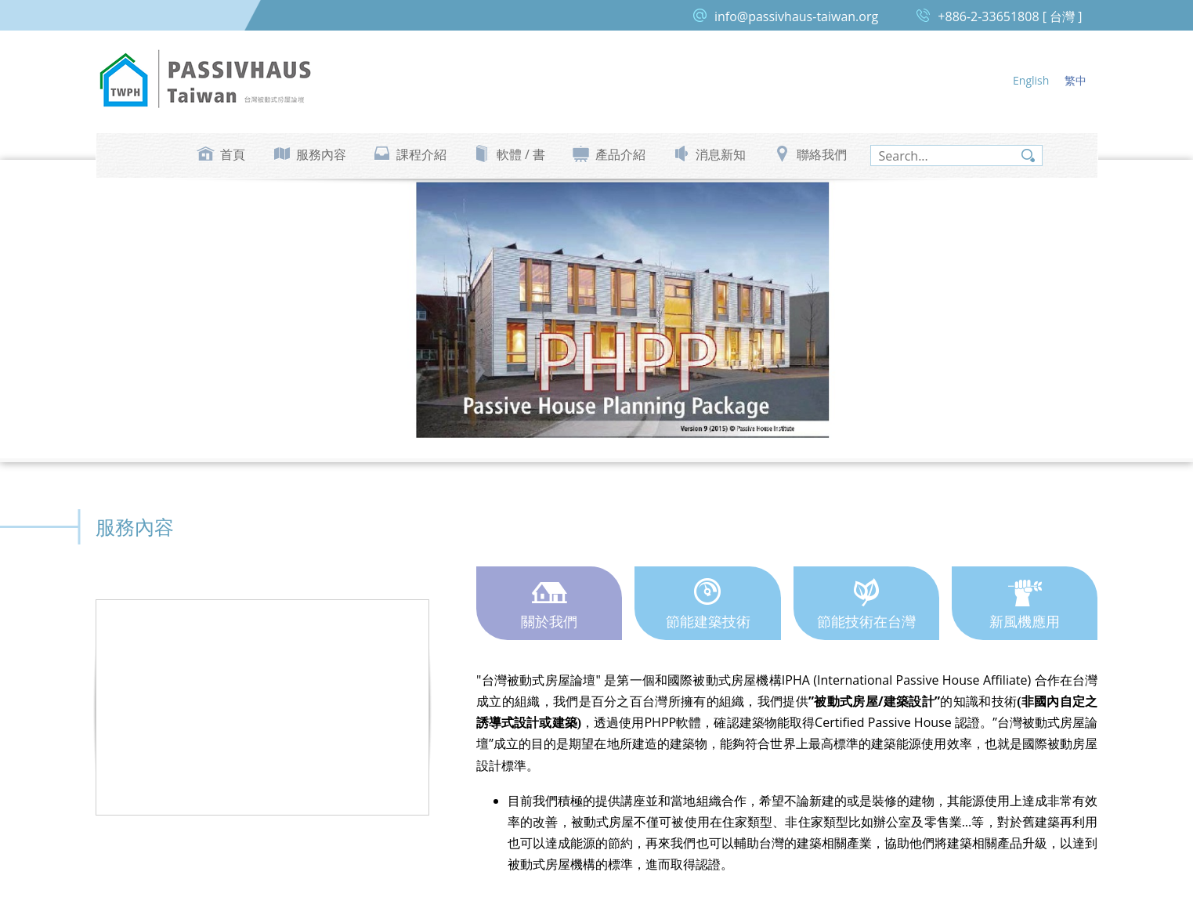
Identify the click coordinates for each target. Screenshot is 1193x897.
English (1031, 80)
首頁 (232, 154)
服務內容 (321, 154)
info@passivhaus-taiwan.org (796, 16)
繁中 (1075, 80)
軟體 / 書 (521, 154)
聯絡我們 (822, 154)
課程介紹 (421, 154)
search (1028, 155)
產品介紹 (620, 154)
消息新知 (721, 154)
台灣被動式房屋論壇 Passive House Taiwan (205, 79)
